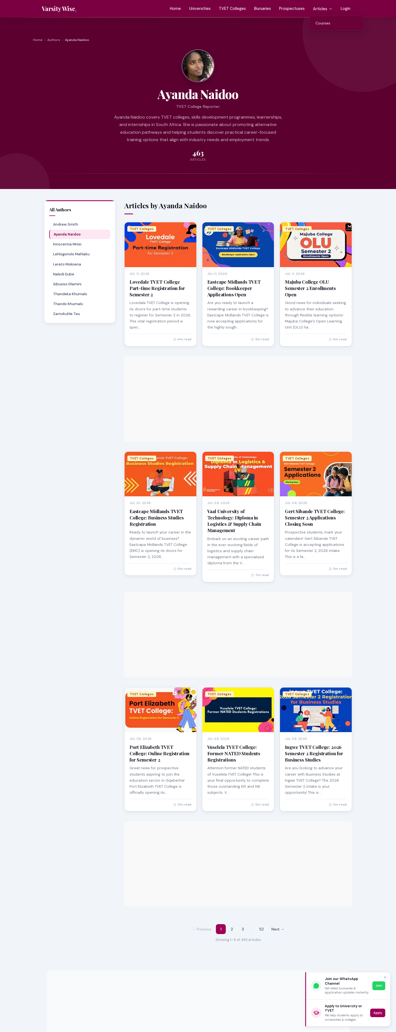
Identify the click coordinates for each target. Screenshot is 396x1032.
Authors (53, 40)
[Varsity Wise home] (59, 9)
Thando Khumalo (68, 304)
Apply (377, 1013)
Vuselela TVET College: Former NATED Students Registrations (233, 753)
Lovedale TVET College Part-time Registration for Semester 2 (157, 288)
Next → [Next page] (277, 929)
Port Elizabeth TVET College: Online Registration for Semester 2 (159, 753)
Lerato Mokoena (67, 264)
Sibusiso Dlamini (67, 284)
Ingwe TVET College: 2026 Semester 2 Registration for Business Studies (314, 753)
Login (345, 8)
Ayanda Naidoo (67, 234)
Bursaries (262, 8)
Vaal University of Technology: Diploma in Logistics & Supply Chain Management (234, 520)
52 (261, 929)
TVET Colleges (232, 8)
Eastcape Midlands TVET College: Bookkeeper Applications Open (234, 288)
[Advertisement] (238, 398)
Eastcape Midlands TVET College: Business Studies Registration (157, 517)
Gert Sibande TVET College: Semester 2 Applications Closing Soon (315, 517)
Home (175, 8)
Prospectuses (292, 8)
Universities (200, 8)
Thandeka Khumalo (70, 294)
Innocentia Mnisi (67, 244)
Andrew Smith (65, 224)
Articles (322, 8)
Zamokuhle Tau (66, 313)
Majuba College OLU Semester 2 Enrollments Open (310, 288)
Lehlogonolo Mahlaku (71, 254)
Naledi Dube (63, 274)
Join (379, 985)
